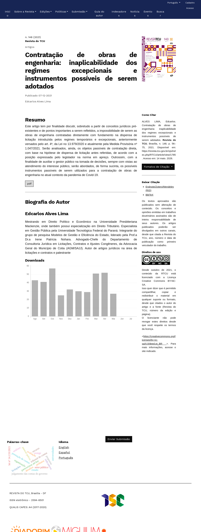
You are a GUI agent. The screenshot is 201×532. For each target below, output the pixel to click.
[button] (25, 11)
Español (64, 452)
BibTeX (149, 194)
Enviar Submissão (119, 439)
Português (66, 457)
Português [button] (173, 2)
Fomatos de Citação (157, 166)
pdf (29, 183)
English (64, 447)
